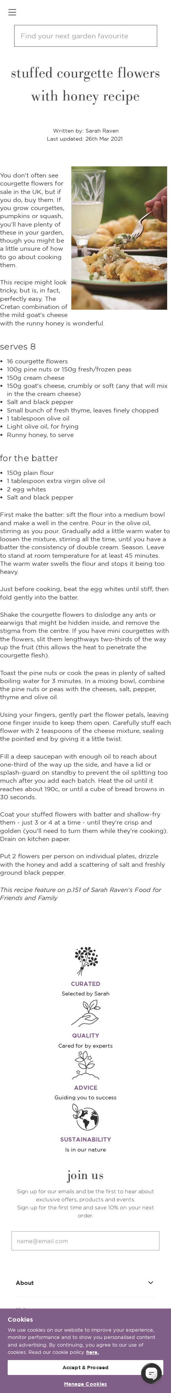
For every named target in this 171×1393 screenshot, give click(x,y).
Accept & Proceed (85, 1367)
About (86, 1282)
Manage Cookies (85, 1384)
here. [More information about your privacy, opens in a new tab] (92, 1352)
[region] (85, 1351)
